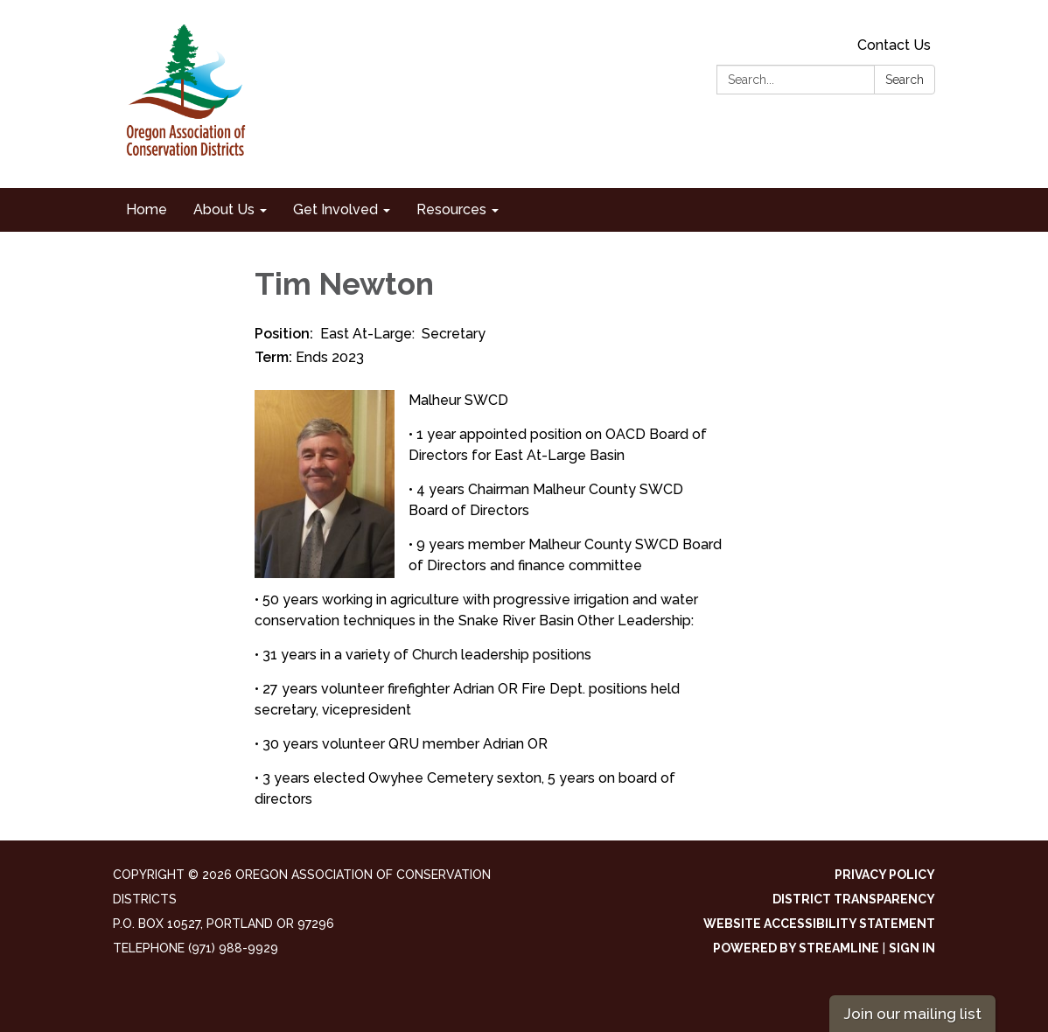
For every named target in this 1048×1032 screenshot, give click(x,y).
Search (904, 80)
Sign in (912, 948)
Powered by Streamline (796, 948)
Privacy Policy (885, 875)
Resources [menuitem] (451, 209)
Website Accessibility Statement (819, 924)
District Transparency (853, 899)
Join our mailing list (912, 1013)
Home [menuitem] (146, 209)
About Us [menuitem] (224, 209)
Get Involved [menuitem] (335, 209)
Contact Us (894, 45)
